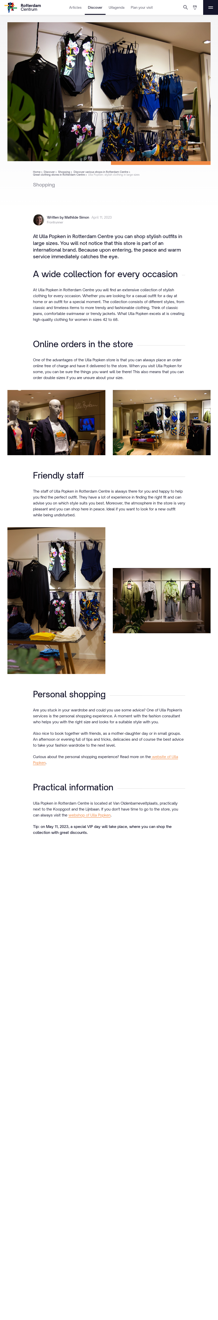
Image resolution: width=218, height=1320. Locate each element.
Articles (75, 7)
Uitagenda (116, 7)
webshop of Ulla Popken (89, 815)
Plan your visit (142, 7)
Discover (95, 7)
